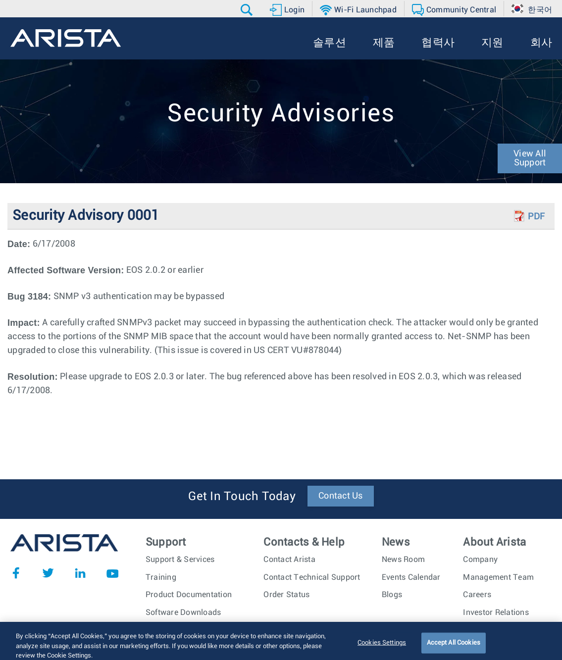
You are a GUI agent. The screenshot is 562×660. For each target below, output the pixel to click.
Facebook (16, 573)
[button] (248, 10)
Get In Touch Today (242, 497)
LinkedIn (80, 573)
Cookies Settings (382, 647)
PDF (536, 216)
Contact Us (340, 496)
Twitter (48, 573)
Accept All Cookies (453, 647)
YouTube (112, 573)
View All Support (529, 158)
